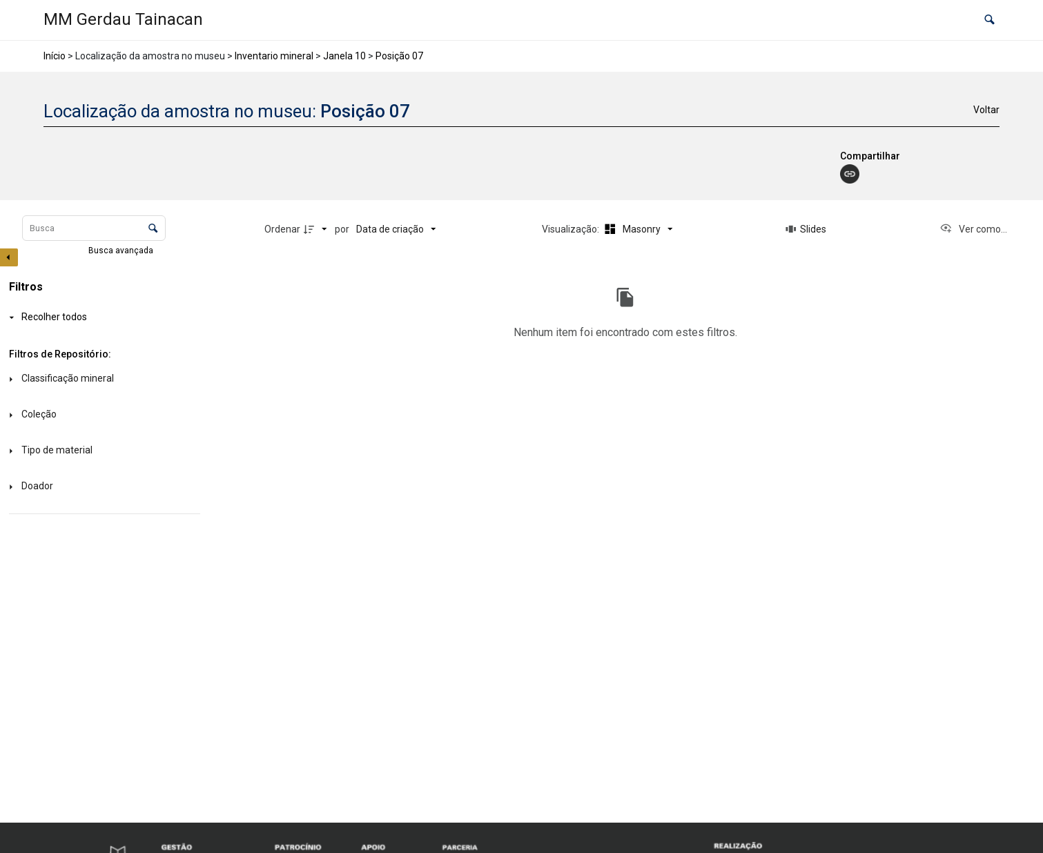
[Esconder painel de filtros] (9, 257)
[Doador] (101, 487)
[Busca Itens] (94, 228)
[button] (989, 20)
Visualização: (571, 229)
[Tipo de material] (101, 451)
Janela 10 (344, 55)
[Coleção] (101, 415)
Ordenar (282, 229)
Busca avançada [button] (121, 250)
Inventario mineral (274, 55)
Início (54, 55)
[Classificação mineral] (101, 379)
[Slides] (806, 229)
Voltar (986, 109)
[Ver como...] (973, 229)
